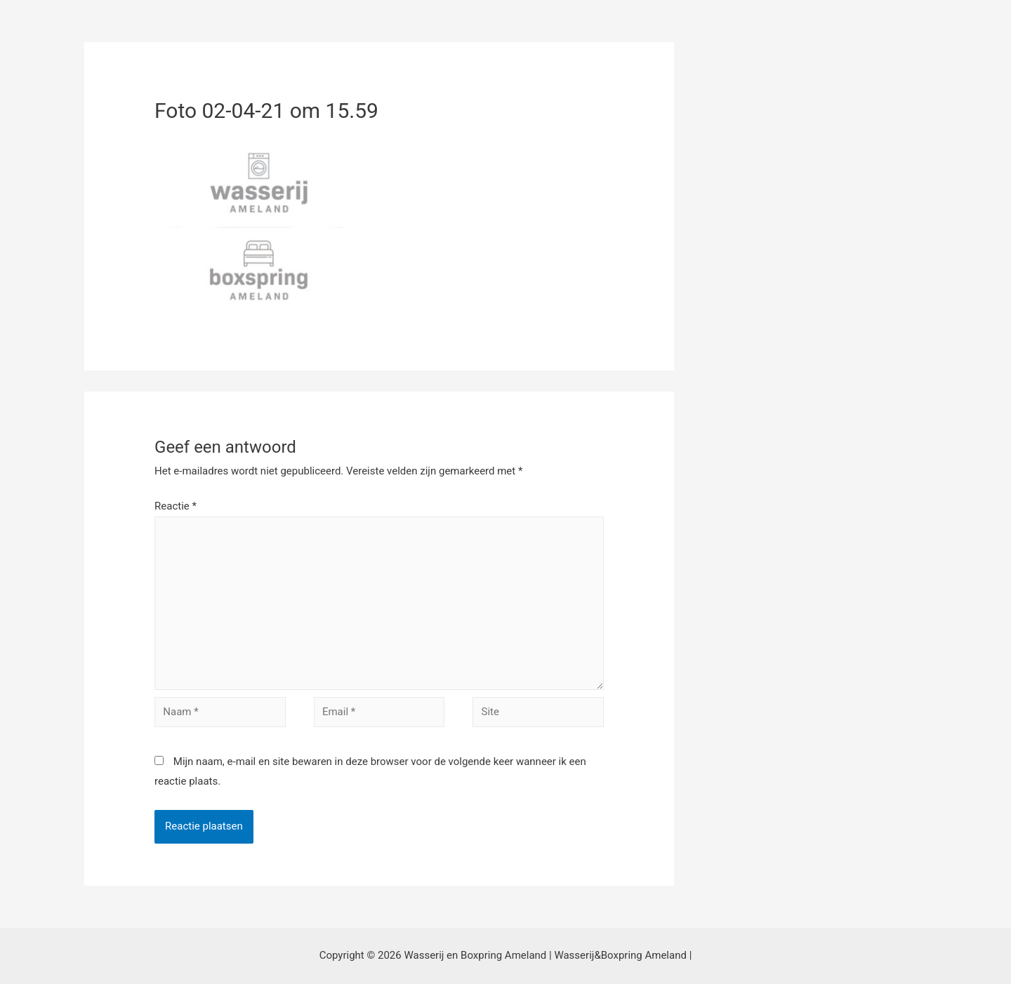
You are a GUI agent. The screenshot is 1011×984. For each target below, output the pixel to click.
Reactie (175, 506)
